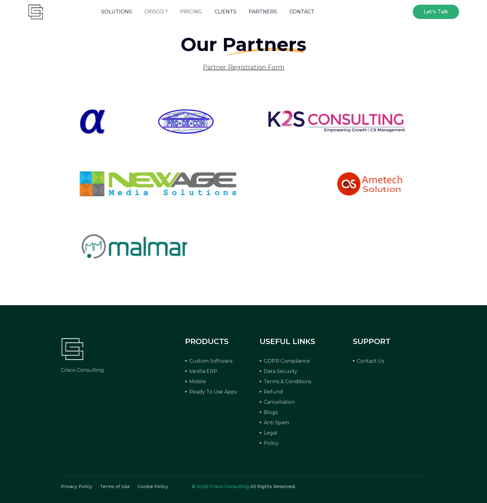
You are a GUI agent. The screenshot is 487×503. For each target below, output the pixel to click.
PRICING (191, 12)
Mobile (197, 381)
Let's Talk (436, 12)
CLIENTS (225, 12)
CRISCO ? (156, 12)
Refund (273, 392)
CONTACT (301, 12)
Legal (270, 433)
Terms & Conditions (287, 381)
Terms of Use (115, 486)
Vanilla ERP (203, 371)
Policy (271, 443)
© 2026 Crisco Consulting (220, 486)
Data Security (280, 371)
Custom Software (211, 361)
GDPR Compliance (287, 361)
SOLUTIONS (116, 12)
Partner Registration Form (243, 67)
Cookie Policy (153, 486)
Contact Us (370, 361)
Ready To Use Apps (213, 392)
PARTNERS (263, 12)
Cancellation (279, 402)
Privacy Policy (76, 486)
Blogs (271, 412)
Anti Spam (276, 423)
